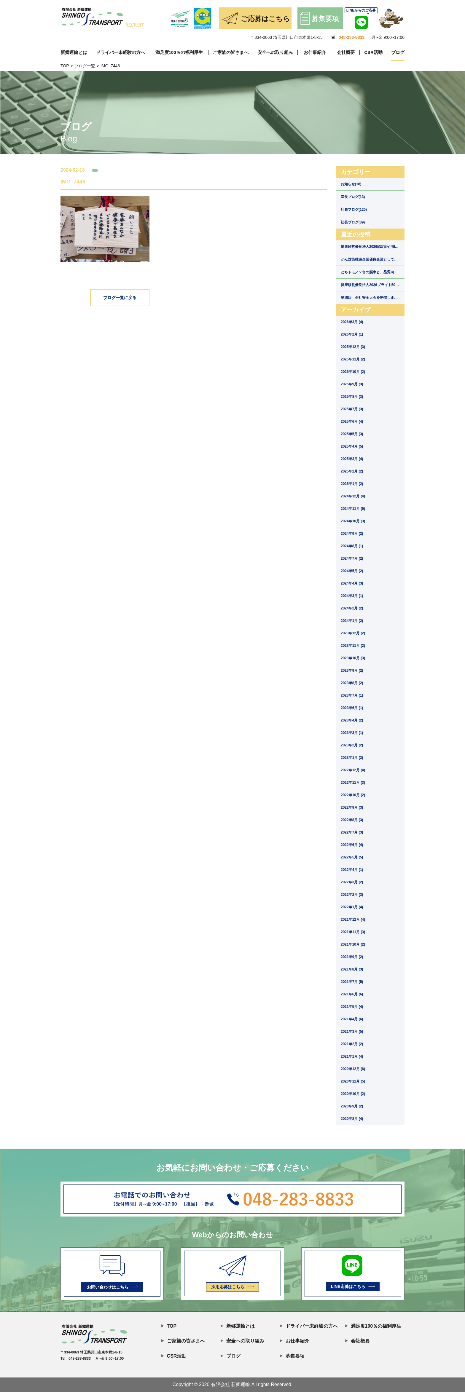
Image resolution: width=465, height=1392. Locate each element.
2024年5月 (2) (352, 571)
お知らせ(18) (351, 184)
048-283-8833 (351, 37)
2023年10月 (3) (353, 658)
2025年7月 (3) (352, 409)
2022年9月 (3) (352, 807)
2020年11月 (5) (353, 1081)
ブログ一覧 (84, 65)
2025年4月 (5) (352, 446)
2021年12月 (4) (353, 919)
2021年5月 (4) (352, 1007)
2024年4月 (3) (352, 583)
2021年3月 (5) (352, 1031)
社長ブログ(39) (353, 222)
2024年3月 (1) (352, 596)
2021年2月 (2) (352, 1044)
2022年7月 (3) (352, 832)
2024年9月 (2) (352, 533)
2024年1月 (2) (352, 621)
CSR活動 (373, 52)
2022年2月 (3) (352, 895)
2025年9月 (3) (352, 384)
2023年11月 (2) (353, 646)
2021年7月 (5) (352, 982)
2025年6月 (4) (352, 421)
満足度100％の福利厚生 (179, 52)
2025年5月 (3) (352, 434)
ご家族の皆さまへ (231, 52)
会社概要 (346, 52)
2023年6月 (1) (352, 708)
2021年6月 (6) (352, 994)
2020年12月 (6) (353, 1069)
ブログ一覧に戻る (119, 297)
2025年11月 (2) (353, 359)
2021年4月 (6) (352, 1019)
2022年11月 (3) (353, 782)
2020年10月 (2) (353, 1094)
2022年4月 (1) (352, 870)
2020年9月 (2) (352, 1106)
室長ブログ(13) (353, 197)
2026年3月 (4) (352, 322)
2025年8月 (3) (352, 397)
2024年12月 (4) (353, 496)
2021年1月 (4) (352, 1056)
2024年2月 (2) (352, 608)
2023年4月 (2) (352, 720)
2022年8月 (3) (352, 820)
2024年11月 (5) (353, 509)
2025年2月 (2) (352, 471)
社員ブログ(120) (354, 209)
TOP (64, 65)
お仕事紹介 (315, 52)
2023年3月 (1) (352, 733)
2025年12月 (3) (353, 347)
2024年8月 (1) (352, 546)
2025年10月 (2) (353, 372)
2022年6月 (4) (352, 845)
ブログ (398, 52)
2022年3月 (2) (352, 882)
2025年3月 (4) (352, 459)
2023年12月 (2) (353, 633)
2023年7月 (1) (352, 695)
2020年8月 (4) (352, 1119)
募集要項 (292, 1355)
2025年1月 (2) (352, 484)
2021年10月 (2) (353, 944)
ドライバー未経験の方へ (120, 52)
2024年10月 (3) (353, 521)
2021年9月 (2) (352, 957)
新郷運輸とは (73, 52)
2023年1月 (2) (352, 758)
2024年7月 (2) (352, 558)
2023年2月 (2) (352, 745)
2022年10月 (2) (353, 795)
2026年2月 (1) (352, 334)
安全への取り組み (275, 52)
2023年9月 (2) (352, 670)
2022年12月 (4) (353, 770)
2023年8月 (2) (352, 683)
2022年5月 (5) (352, 857)
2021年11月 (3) (353, 932)
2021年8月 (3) (352, 969)
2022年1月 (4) (352, 907)
